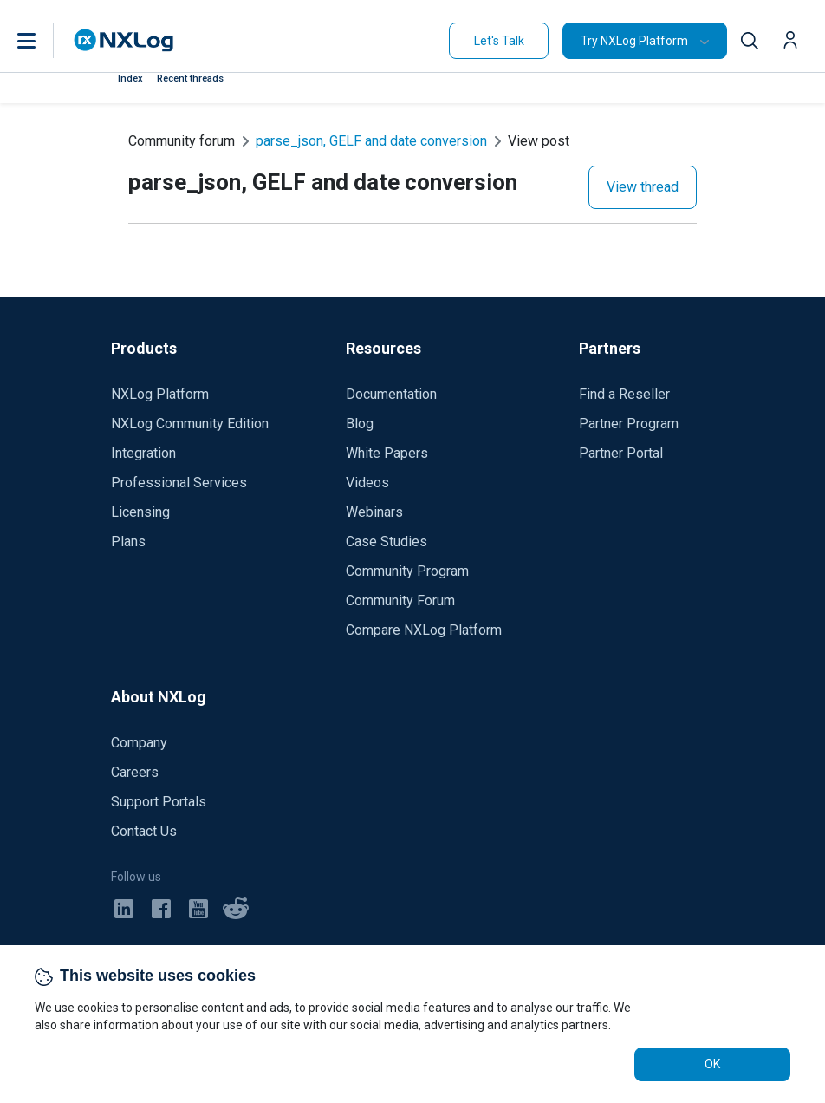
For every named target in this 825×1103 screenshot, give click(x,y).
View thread (643, 187)
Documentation (391, 394)
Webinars (374, 512)
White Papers (387, 453)
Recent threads (190, 78)
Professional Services (179, 482)
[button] (44, 40)
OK (712, 1064)
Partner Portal (621, 453)
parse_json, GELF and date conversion (371, 141)
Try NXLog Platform (634, 41)
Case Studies (386, 541)
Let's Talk (499, 41)
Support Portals (158, 801)
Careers (135, 772)
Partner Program (629, 423)
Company (139, 742)
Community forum (181, 141)
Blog (360, 423)
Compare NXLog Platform (424, 630)
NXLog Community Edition (190, 423)
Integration (143, 453)
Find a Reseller (624, 394)
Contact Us (144, 831)
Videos (367, 482)
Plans (128, 541)
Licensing (140, 512)
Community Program (407, 571)
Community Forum (400, 600)
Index (130, 78)
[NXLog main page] (124, 40)
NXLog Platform (160, 394)
